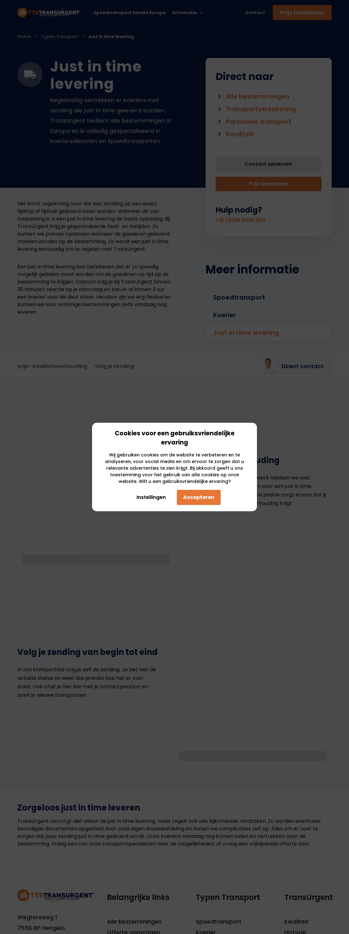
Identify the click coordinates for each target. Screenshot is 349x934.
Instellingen (149, 497)
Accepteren (198, 497)
